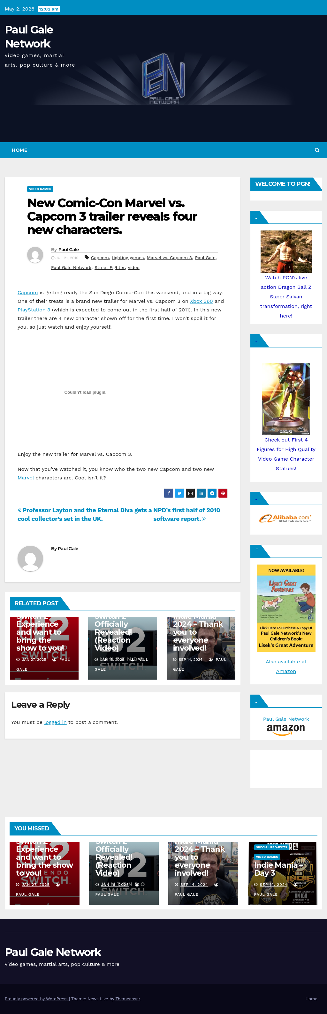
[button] (317, 150)
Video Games (40, 189)
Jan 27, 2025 (36, 884)
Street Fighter (110, 267)
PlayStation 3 (34, 310)
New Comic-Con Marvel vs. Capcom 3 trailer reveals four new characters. (112, 216)
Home (19, 150)
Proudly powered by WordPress (37, 998)
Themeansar (127, 998)
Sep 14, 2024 (194, 884)
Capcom (100, 257)
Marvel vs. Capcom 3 (169, 257)
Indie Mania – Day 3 (278, 869)
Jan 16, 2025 (115, 884)
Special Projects (271, 847)
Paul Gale (68, 249)
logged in (55, 722)
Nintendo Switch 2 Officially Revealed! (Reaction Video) (113, 628)
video (134, 267)
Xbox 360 (201, 301)
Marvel (26, 478)
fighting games (128, 257)
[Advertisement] (285, 767)
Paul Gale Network (71, 267)
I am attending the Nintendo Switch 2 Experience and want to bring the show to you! (44, 624)
